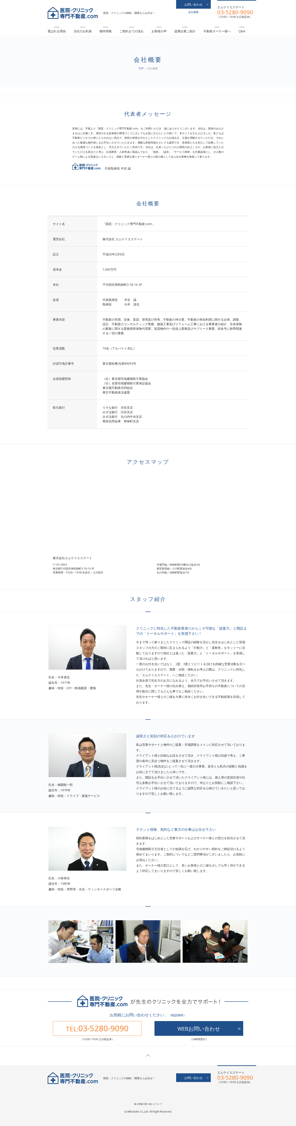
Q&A (241, 31)
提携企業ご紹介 (185, 31)
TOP (141, 68)
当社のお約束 (83, 31)
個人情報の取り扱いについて (148, 1103)
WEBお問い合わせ (198, 1028)
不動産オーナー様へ (217, 31)
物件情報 (106, 31)
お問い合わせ (193, 4)
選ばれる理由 (57, 31)
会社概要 (193, 12)
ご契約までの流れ (131, 31)
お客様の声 (159, 31)
